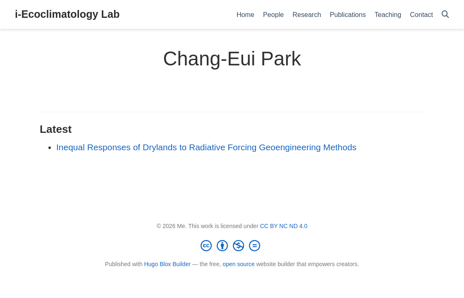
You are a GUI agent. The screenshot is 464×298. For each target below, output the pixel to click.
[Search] (445, 14)
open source (238, 264)
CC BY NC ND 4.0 (284, 226)
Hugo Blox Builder (167, 264)
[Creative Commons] (232, 245)
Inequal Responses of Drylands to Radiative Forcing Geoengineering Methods (206, 147)
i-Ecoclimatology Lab (67, 14)
